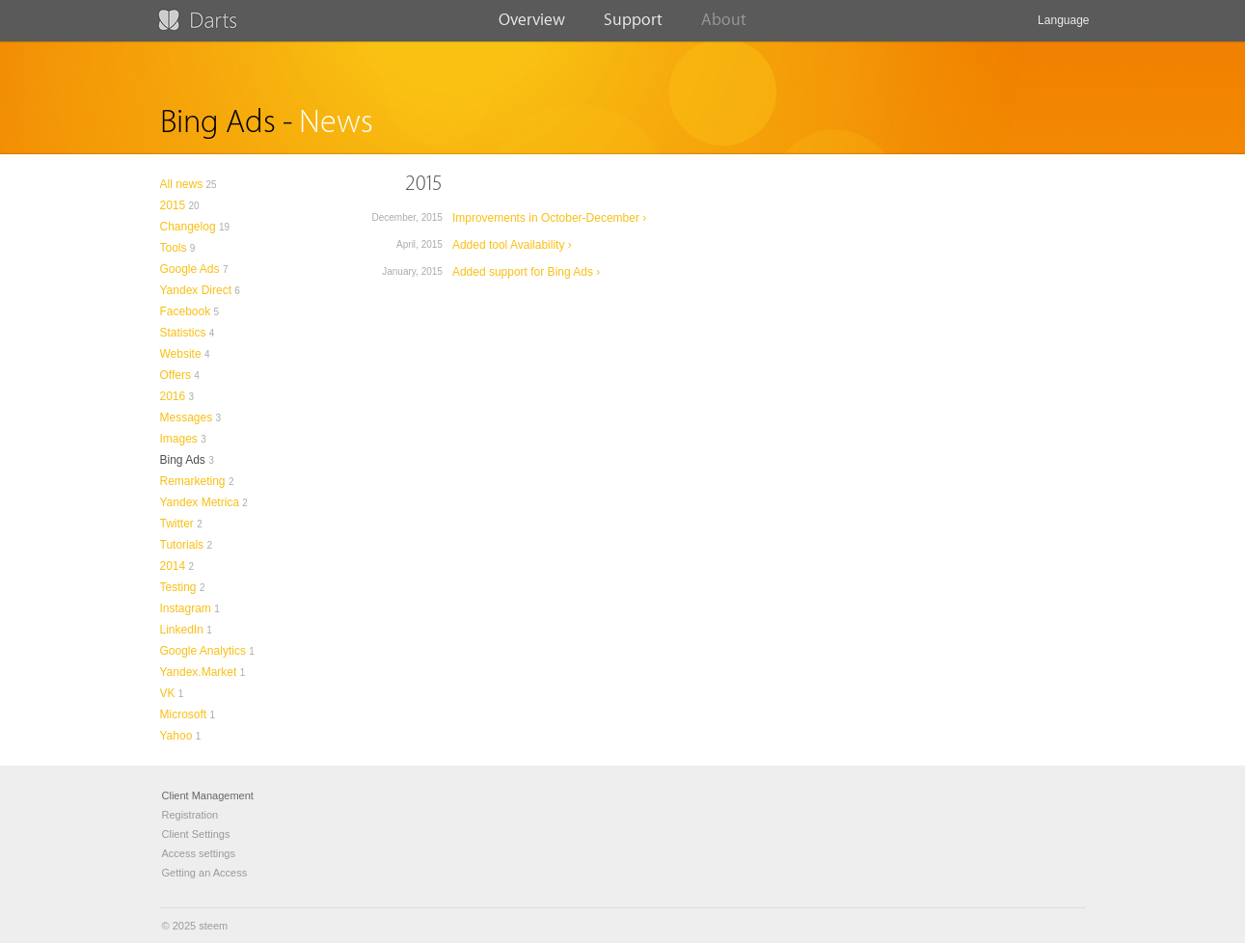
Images (179, 438)
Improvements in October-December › (549, 218)
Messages (186, 417)
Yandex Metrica (199, 502)
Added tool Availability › (512, 245)
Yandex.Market (198, 672)
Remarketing (193, 481)
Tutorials (182, 545)
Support (633, 26)
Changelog (188, 226)
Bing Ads (182, 460)
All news (181, 184)
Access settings (198, 853)
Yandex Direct (195, 290)
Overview (531, 26)
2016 (173, 396)
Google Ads (190, 269)
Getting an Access (205, 872)
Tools (173, 248)
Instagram (185, 608)
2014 (173, 566)
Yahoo (176, 735)
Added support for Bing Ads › (526, 272)
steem (213, 925)
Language (1063, 27)
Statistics (183, 332)
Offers (175, 375)
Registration (190, 815)
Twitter (177, 523)
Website (181, 354)
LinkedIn (181, 629)
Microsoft (183, 714)
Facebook (185, 311)
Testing (178, 587)
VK (168, 693)
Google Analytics (203, 651)
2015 (173, 205)
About (724, 26)
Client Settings (196, 834)
